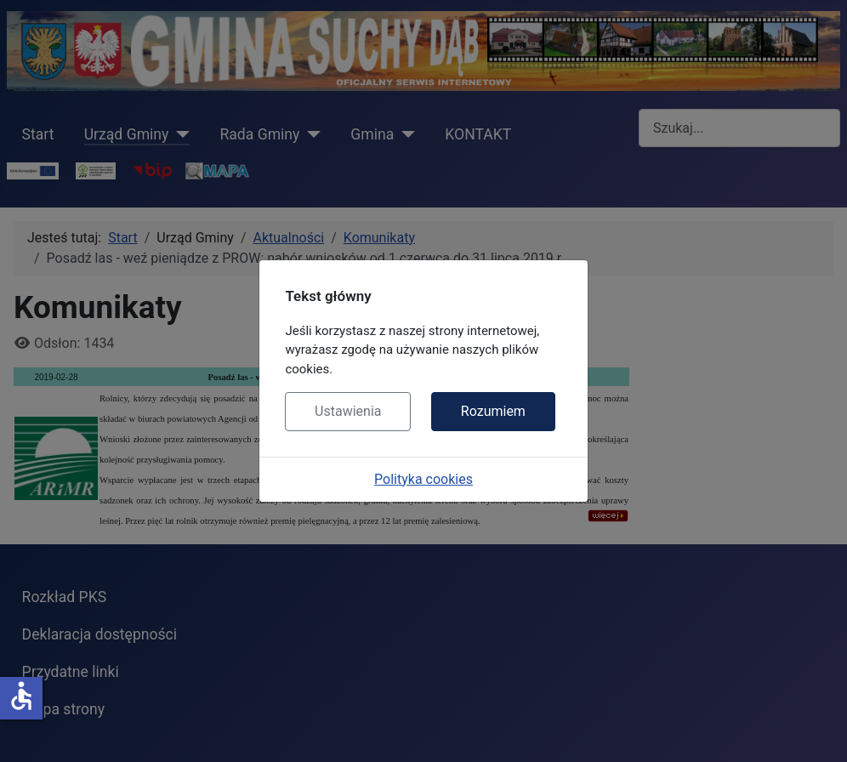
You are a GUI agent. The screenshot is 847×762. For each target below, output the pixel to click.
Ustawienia (348, 411)
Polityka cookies (423, 479)
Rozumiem (493, 411)
